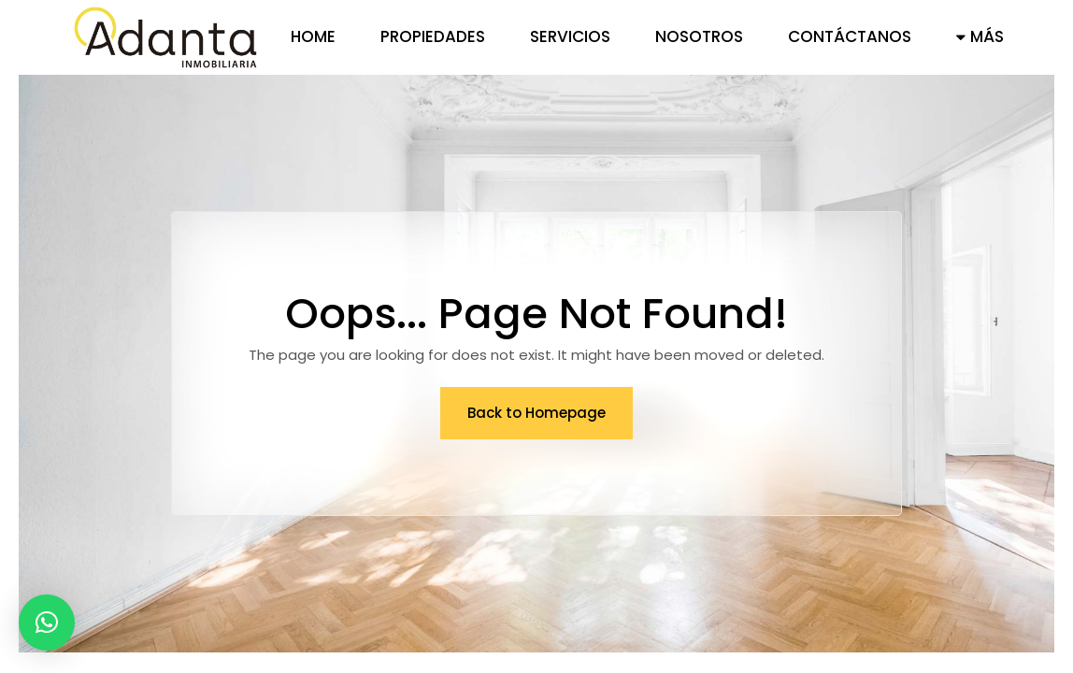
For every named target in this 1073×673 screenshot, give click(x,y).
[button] (47, 622)
